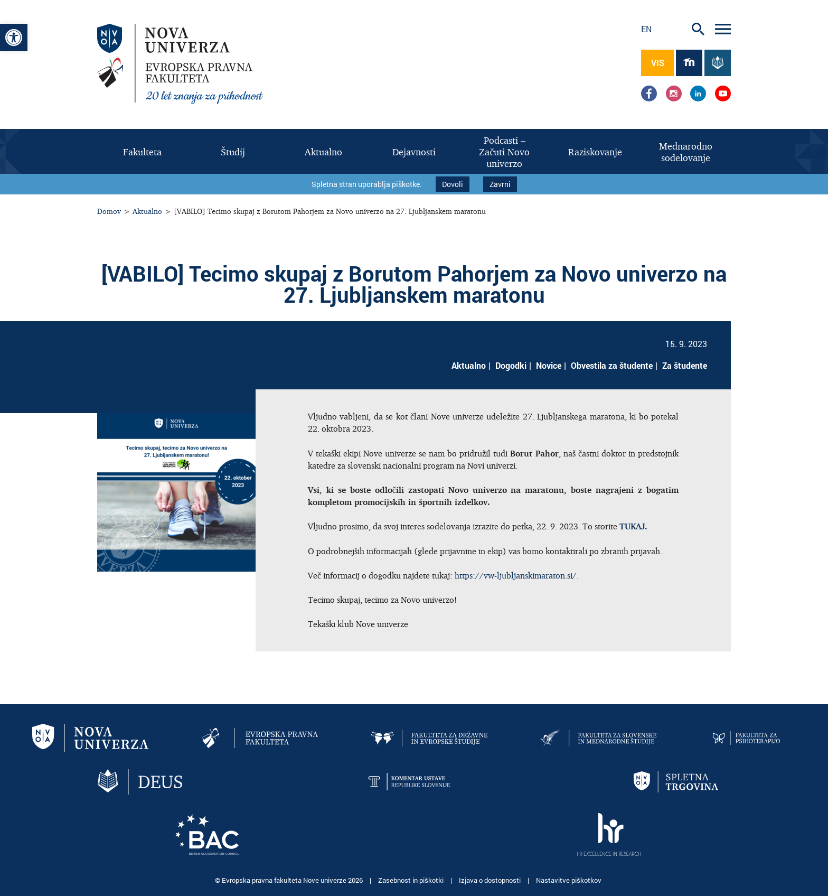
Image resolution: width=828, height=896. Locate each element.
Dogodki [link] (510, 365)
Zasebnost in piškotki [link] (411, 880)
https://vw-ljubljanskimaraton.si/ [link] (516, 575)
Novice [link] (548, 365)
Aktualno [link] (147, 211)
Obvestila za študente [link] (612, 365)
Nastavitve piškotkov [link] (568, 880)
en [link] (646, 28)
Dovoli (452, 184)
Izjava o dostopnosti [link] (490, 880)
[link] (13, 37)
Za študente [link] (684, 365)
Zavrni (500, 184)
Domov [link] (109, 211)
